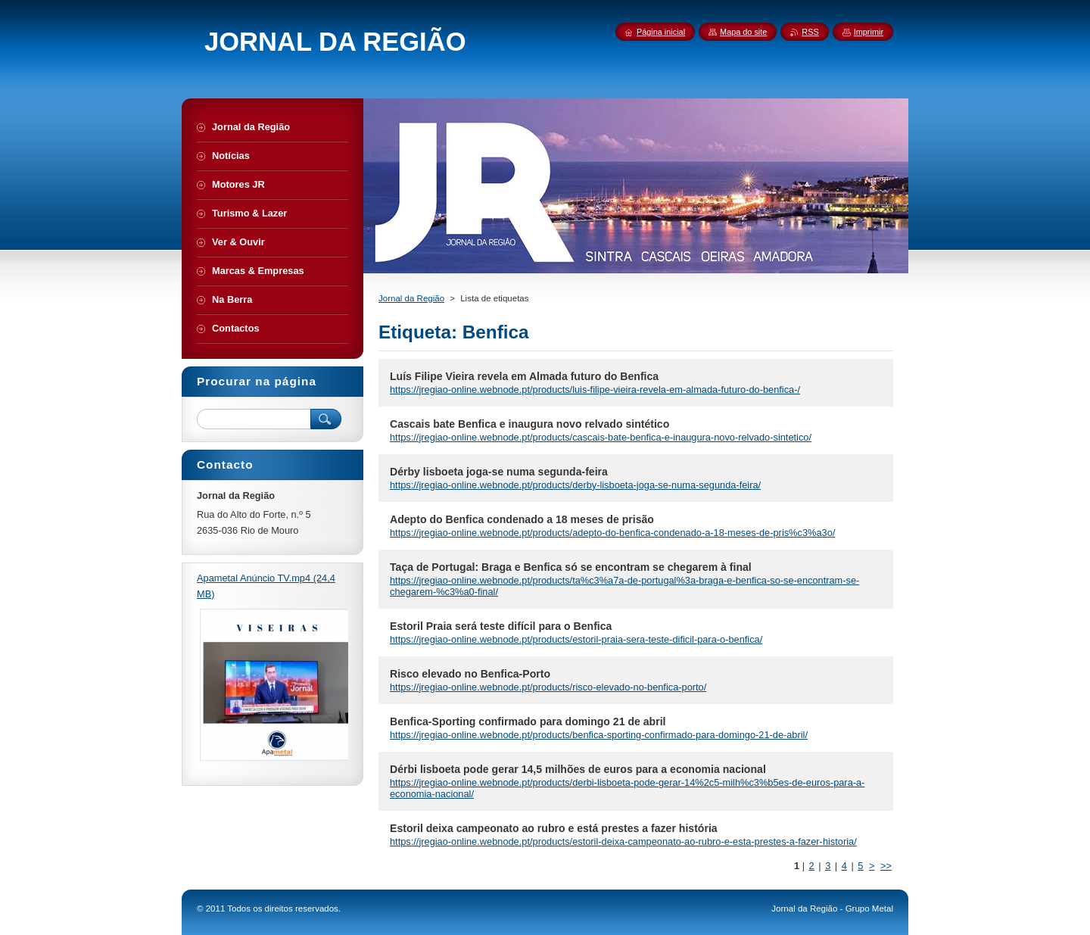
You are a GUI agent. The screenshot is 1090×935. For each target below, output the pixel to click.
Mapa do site (743, 31)
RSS (810, 31)
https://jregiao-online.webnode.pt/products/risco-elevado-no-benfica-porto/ (548, 687)
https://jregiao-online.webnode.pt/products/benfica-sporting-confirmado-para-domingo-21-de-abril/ (599, 734)
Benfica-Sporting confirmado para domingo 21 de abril (528, 721)
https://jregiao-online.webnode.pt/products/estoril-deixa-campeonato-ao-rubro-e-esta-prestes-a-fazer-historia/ (623, 841)
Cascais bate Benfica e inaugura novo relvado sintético (529, 424)
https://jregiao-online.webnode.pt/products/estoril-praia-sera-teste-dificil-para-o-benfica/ (576, 639)
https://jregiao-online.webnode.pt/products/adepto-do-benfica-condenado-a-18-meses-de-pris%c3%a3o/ (612, 532)
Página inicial (661, 31)
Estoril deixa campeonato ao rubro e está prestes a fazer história (554, 828)
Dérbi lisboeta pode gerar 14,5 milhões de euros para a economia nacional (578, 769)
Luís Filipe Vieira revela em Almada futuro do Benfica (524, 376)
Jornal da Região (411, 298)
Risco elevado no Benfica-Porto (470, 674)
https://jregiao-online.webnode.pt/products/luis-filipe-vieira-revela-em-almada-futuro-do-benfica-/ (595, 389)
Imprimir (868, 31)
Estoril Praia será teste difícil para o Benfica (501, 626)
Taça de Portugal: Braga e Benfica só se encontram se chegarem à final (571, 567)
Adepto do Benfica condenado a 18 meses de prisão (522, 519)
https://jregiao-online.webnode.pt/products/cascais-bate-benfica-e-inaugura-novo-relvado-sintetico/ (600, 437)
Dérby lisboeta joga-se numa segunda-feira (499, 472)
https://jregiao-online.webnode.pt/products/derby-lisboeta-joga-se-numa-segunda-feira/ (575, 485)
